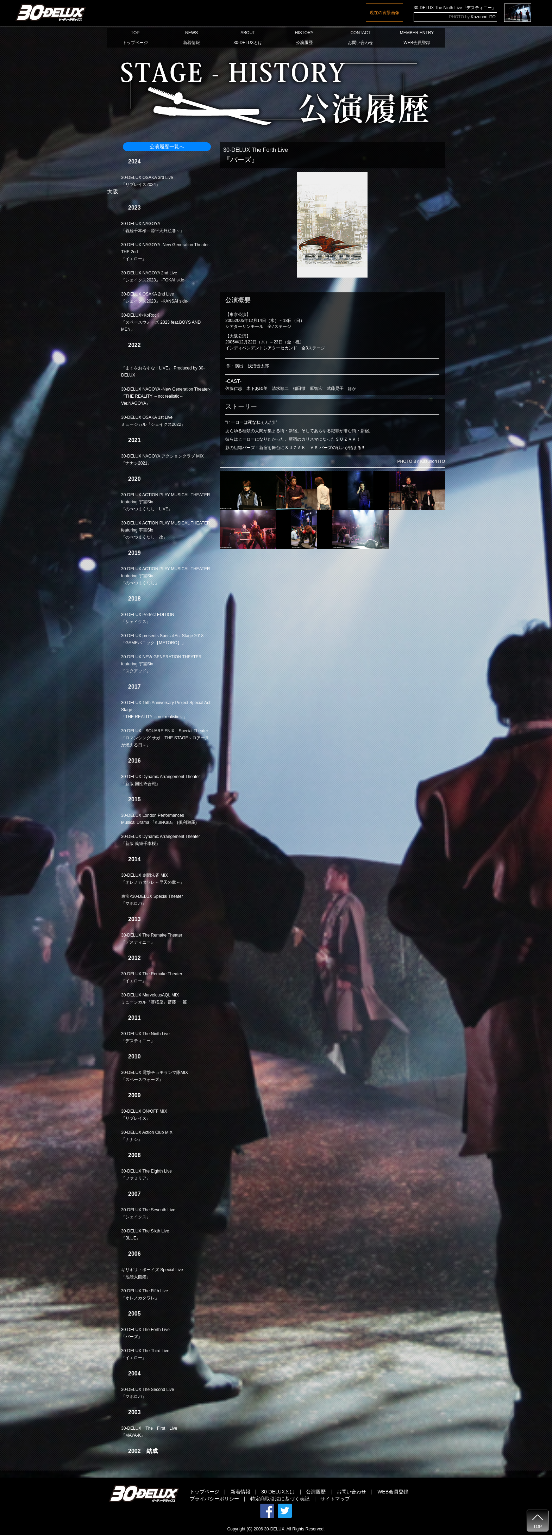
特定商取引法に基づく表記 (279, 1499)
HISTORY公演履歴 (304, 37)
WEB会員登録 (392, 1491)
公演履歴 (316, 1491)
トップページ (204, 1491)
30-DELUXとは (278, 1491)
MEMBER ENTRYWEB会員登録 (417, 37)
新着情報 (240, 1491)
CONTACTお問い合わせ (360, 37)
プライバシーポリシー (214, 1499)
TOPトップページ (135, 37)
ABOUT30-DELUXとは (248, 37)
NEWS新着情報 (191, 37)
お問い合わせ (351, 1491)
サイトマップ (335, 1499)
